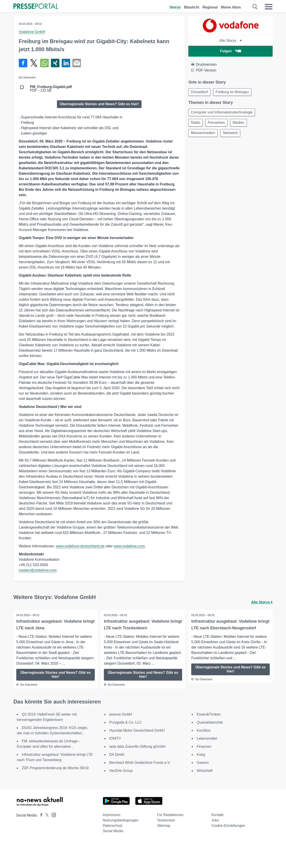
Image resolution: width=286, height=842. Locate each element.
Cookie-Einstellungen (228, 826)
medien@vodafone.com (38, 570)
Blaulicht (191, 7)
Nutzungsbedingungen (121, 820)
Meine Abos (231, 7)
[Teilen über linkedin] (66, 63)
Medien (240, 124)
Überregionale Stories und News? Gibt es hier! (99, 104)
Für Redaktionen (170, 815)
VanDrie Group (121, 771)
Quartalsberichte (210, 722)
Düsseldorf (199, 92)
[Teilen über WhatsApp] (44, 63)
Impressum (111, 815)
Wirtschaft (204, 771)
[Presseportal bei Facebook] (40, 815)
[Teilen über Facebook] (23, 63)
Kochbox (203, 731)
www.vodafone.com (129, 546)
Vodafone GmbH (32, 32)
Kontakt (217, 815)
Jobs (215, 820)
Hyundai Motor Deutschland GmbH (137, 731)
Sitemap (163, 826)
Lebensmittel (207, 739)
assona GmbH (120, 714)
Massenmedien (203, 134)
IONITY (115, 739)
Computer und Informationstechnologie (222, 113)
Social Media (113, 831)
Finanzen (204, 747)
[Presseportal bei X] (45, 815)
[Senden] (76, 63)
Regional (210, 7)
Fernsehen (217, 124)
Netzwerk (231, 134)
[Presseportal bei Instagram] (52, 815)
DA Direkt (116, 755)
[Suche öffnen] (255, 7)
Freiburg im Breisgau (233, 92)
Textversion (166, 820)
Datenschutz (113, 826)
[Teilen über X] (33, 63)
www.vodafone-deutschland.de (80, 546)
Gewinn (203, 763)
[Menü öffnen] (269, 7)
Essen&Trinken (209, 714)
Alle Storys (230, 40)
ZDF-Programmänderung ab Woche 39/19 (55, 768)
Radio (196, 124)
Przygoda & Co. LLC (125, 722)
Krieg (201, 755)
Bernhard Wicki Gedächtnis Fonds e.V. (139, 763)
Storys (175, 7)
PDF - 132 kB (51, 88)
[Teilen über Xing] (55, 63)
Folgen (230, 51)
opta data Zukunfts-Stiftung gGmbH (137, 747)
